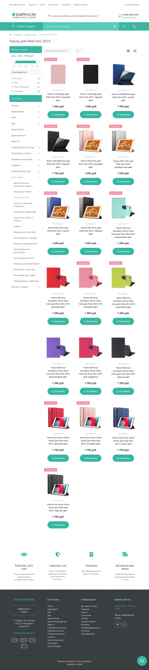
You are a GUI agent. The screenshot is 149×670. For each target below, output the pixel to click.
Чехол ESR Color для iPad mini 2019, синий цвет (58, 230)
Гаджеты (16, 165)
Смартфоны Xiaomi (21, 153)
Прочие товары (19, 286)
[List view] (128, 51)
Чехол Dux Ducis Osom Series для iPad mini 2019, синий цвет (123, 440)
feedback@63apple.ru (24, 632)
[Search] (115, 26)
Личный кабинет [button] (132, 4)
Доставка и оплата (17, 4)
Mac (13, 123)
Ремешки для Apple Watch (27, 263)
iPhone (14, 105)
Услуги (42, 4)
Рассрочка (65, 4)
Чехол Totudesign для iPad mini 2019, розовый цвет (58, 97)
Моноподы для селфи (24, 275)
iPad (13, 117)
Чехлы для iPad (30, 35)
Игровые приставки (21, 159)
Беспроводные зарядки (25, 237)
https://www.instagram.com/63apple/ (124, 624)
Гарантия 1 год (57, 565)
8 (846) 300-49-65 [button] (24, 599)
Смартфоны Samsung (22, 147)
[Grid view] (135, 51)
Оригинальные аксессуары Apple (22, 184)
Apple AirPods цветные (57, 621)
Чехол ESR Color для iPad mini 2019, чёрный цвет (90, 230)
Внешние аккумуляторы (26, 243)
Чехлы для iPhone (22, 191)
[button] (131, 14)
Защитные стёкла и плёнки (23, 219)
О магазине (53, 4)
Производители (88, 634)
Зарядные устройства (24, 232)
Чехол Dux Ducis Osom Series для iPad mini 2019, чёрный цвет (58, 507)
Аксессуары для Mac (24, 258)
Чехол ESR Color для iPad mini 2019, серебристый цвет (123, 164)
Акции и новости (80, 4)
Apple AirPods (18, 135)
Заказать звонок (129, 17)
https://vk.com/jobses (118, 624)
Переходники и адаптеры (26, 281)
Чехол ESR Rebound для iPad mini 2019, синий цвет (123, 97)
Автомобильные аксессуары (22, 251)
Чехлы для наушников (25, 212)
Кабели (17, 226)
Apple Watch (17, 111)
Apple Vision (17, 129)
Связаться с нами (24, 610)
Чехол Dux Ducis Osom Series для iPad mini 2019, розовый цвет (91, 440)
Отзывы (84, 618)
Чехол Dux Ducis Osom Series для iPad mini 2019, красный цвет (58, 440)
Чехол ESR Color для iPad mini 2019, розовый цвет (91, 164)
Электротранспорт (21, 171)
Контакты (85, 630)
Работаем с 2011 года (24, 567)
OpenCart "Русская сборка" (80, 661)
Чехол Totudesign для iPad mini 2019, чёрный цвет (90, 97)
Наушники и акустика (24, 269)
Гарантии (32, 4)
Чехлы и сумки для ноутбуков (23, 204)
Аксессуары (18, 35)
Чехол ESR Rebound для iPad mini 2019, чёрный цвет (58, 164)
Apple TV (15, 141)
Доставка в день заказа (125, 567)
